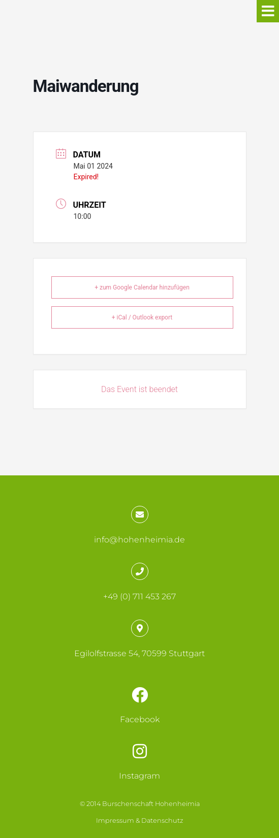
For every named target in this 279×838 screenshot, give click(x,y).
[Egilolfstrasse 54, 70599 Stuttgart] (139, 628)
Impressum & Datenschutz (139, 820)
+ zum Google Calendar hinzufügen (142, 287)
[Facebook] (140, 695)
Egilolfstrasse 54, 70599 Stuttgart (139, 653)
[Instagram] (140, 751)
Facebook (140, 719)
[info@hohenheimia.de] (139, 514)
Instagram (139, 776)
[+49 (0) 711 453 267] (139, 571)
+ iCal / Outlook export (142, 317)
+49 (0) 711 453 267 (139, 596)
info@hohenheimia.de (139, 539)
